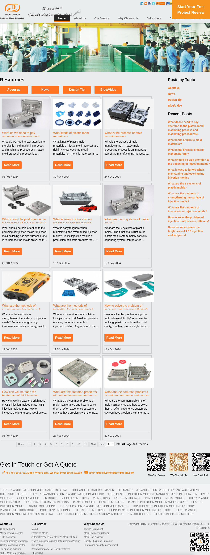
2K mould (51, 498)
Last (102, 444)
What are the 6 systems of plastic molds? (184, 185)
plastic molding (111, 502)
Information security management (101, 545)
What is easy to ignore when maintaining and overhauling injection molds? (186, 173)
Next (93, 444)
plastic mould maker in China (46, 502)
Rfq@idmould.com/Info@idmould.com (109, 472)
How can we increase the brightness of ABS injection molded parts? (185, 231)
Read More (12, 165)
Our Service (101, 18)
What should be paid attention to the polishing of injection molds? (189, 161)
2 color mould (28, 498)
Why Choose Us (128, 18)
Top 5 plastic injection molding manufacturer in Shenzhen (152, 494)
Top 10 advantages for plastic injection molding (67, 494)
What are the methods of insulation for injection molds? (187, 209)
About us (13, 89)
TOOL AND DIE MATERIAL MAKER (92, 490)
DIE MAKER (125, 490)
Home (62, 18)
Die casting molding (90, 510)
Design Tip (77, 89)
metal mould (175, 498)
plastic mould (84, 502)
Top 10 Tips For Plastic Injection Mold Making (94, 506)
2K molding (101, 498)
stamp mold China (42, 506)
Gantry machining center (12, 545)
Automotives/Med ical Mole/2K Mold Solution (54, 537)
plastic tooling (139, 514)
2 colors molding (76, 498)
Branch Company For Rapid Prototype (51, 549)
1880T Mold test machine (13, 553)
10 (79, 444)
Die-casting (37, 545)
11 (85, 444)
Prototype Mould (40, 533)
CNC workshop (7, 529)
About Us (80, 18)
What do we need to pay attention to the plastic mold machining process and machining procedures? (186, 128)
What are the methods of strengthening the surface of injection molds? (186, 197)
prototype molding (55, 510)
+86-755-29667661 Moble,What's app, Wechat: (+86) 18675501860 (42, 472)
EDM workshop (7, 537)
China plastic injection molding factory (140, 510)
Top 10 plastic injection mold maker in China (34, 490)
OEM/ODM (37, 553)
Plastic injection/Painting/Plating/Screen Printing (56, 541)
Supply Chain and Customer (98, 541)
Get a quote (153, 18)
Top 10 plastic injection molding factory (163, 506)
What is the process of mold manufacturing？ (186, 151)
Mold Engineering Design (97, 533)
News (45, 89)
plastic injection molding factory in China (90, 514)
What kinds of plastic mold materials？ (185, 141)
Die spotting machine (10, 549)
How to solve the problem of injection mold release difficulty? (189, 219)
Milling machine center (11, 533)
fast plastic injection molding (138, 498)
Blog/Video (108, 89)
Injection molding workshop (14, 541)
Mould (35, 529)
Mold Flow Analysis (93, 537)
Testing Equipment (93, 529)
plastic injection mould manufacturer (157, 502)
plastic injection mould (18, 510)
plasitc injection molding (174, 514)
